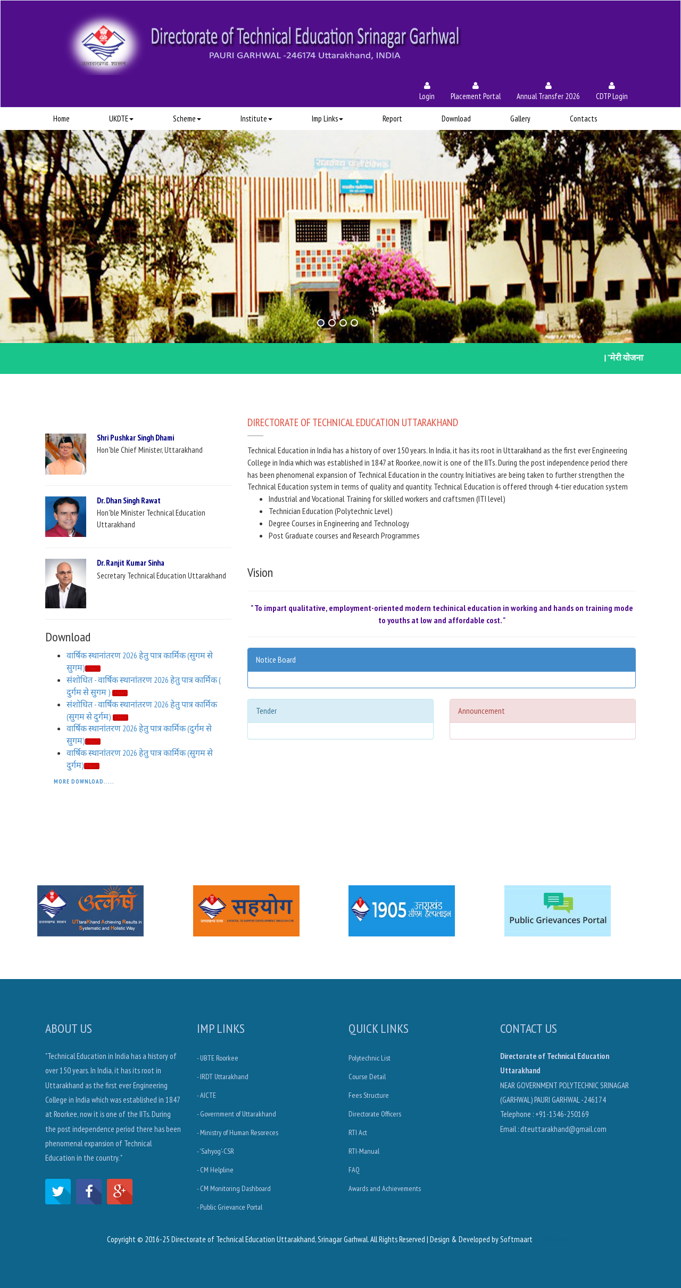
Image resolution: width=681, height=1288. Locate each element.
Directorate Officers (374, 1114)
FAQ (354, 1170)
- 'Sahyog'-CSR (215, 1151)
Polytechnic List (369, 1058)
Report (392, 118)
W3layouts (559, 1239)
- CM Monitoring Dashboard (234, 1188)
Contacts (583, 118)
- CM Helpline (215, 1170)
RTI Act (357, 1132)
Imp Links (327, 118)
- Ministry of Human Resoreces (237, 1132)
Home (61, 118)
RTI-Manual (363, 1151)
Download (456, 118)
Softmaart (516, 1239)
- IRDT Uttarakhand (222, 1076)
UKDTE (121, 118)
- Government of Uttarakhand (236, 1114)
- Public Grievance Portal (229, 1207)
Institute (256, 118)
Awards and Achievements (384, 1188)
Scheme (187, 118)
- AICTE (206, 1095)
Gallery (520, 118)
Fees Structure (368, 1095)
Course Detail (367, 1076)
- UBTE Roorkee (217, 1058)
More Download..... (84, 781)
